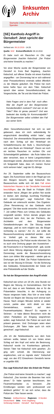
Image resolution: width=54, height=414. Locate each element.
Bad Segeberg (37, 403)
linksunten (43, 23)
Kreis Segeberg (28, 401)
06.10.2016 (19, 47)
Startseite (13, 23)
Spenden (13, 25)
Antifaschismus (19, 398)
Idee (22, 23)
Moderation (31, 23)
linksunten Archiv (36, 11)
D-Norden (43, 398)
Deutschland (9, 401)
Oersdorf (25, 403)
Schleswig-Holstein (12, 403)
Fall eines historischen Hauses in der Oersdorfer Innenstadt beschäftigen (27, 186)
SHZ (12, 51)
